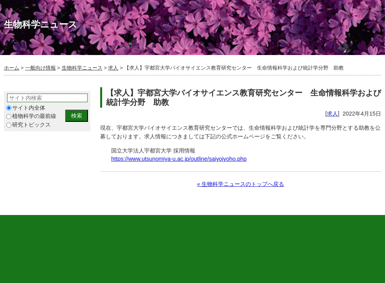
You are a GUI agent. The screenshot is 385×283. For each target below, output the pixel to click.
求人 (113, 68)
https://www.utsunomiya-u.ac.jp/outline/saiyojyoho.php (179, 159)
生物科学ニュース (82, 68)
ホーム (11, 68)
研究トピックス (28, 125)
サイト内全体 (25, 108)
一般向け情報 (40, 68)
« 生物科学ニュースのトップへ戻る (240, 184)
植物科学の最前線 (31, 116)
